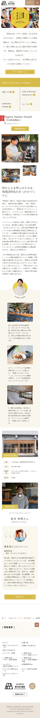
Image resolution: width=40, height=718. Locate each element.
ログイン (30, 3)
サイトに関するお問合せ (29, 670)
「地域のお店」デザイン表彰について (29, 654)
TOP (37, 625)
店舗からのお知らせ (29, 645)
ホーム (5, 642)
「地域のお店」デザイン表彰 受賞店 (10, 658)
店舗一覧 (25, 642)
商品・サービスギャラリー (10, 646)
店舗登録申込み (27, 664)
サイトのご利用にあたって (10, 670)
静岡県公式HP (20, 694)
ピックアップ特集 (9, 653)
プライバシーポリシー (10, 674)
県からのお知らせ (9, 650)
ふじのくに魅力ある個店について (10, 665)
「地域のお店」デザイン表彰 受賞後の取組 (30, 659)
